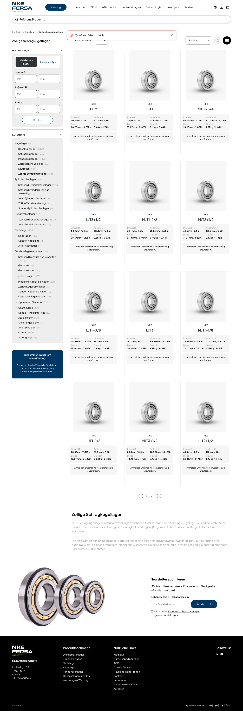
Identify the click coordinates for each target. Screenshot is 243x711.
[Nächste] (159, 496)
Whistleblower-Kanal (125, 684)
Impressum (120, 680)
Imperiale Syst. (48, 61)
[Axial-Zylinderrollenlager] (34, 198)
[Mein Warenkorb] (228, 7)
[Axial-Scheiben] (29, 327)
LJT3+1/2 (93, 220)
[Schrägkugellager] (31, 154)
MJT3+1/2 (149, 441)
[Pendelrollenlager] (28, 214)
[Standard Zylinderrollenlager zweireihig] (39, 191)
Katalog (56, 7)
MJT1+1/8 (205, 330)
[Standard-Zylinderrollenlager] (38, 185)
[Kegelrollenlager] (27, 276)
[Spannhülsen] (29, 308)
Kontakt (118, 675)
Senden (204, 604)
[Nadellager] (24, 230)
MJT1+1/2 (149, 220)
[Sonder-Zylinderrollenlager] (35, 208)
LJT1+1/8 (94, 441)
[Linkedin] (216, 654)
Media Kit (119, 654)
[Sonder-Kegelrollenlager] (34, 291)
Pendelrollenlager (73, 671)
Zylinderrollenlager (73, 654)
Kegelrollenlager (72, 658)
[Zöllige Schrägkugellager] (35, 173)
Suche (37, 119)
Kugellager (69, 667)
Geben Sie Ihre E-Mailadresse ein (170, 596)
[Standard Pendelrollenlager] (37, 219)
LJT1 (149, 109)
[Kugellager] (25, 143)
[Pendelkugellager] (31, 159)
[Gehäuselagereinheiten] (31, 251)
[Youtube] (221, 654)
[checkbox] (227, 40)
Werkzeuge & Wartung (75, 680)
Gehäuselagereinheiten (76, 675)
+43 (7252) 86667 (21, 677)
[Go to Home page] (22, 7)
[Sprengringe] (27, 337)
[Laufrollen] (26, 168)
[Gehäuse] (26, 265)
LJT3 (149, 330)
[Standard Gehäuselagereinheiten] (39, 258)
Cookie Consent (123, 667)
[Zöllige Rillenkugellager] (33, 164)
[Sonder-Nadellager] (30, 240)
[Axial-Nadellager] (29, 245)
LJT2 (93, 109)
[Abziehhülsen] (28, 317)
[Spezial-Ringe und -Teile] (34, 312)
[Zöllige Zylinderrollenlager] (35, 203)
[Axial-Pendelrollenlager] (34, 224)
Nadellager (69, 663)
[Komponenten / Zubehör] (32, 302)
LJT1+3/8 (93, 330)
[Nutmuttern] (27, 332)
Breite (18, 102)
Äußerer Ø (21, 87)
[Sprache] (215, 7)
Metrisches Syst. (26, 62)
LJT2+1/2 (205, 441)
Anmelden (79, 136)
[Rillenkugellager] (31, 149)
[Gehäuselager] (29, 270)
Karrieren (190, 7)
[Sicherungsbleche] (30, 322)
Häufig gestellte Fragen (127, 671)
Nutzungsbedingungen (126, 658)
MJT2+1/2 (206, 220)
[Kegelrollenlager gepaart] (34, 296)
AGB (116, 663)
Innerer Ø (20, 72)
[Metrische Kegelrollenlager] (36, 281)
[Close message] (171, 35)
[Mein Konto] (222, 7)
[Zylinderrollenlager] (29, 179)
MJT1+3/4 (206, 109)
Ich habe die (177, 613)
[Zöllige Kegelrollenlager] (34, 286)
